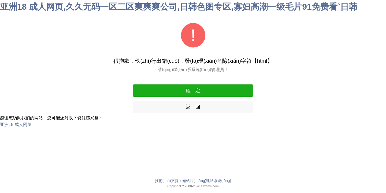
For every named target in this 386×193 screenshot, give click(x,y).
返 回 (193, 107)
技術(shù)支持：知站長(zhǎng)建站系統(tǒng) (193, 181)
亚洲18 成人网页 (16, 124)
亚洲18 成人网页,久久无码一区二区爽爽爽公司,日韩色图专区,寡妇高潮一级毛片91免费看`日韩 (178, 7)
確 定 (193, 90)
